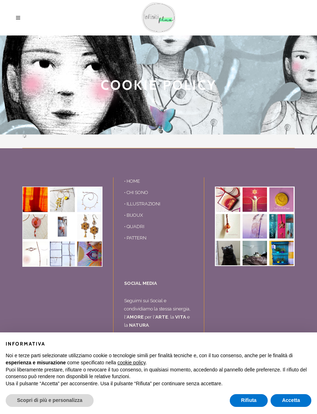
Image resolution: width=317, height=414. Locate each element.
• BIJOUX (133, 215)
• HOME (132, 181)
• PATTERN (135, 238)
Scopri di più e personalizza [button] (49, 400)
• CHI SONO (136, 192)
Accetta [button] (291, 400)
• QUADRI (134, 226)
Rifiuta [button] (249, 400)
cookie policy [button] (131, 362)
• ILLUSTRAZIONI (142, 203)
